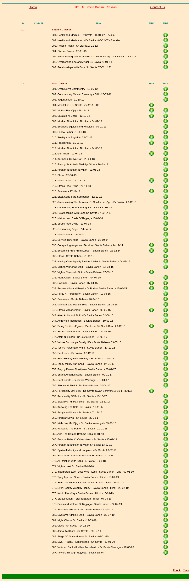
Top (186, 570)
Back (177, 570)
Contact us (157, 7)
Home (33, 7)
